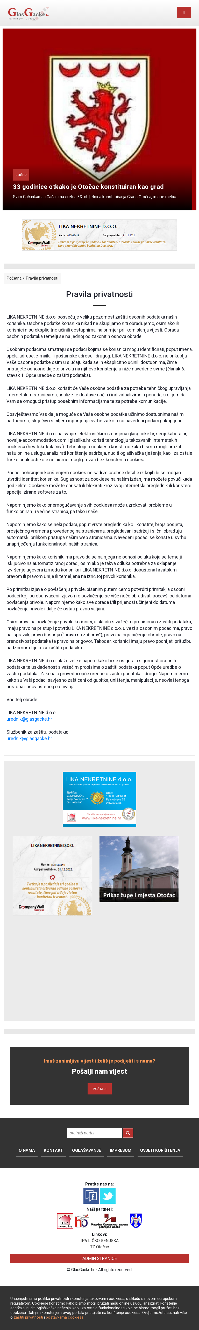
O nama (27, 1150)
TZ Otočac (99, 1246)
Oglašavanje (86, 1150)
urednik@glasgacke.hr (29, 719)
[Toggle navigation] (184, 12)
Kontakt (53, 1150)
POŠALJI (99, 1089)
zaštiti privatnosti (28, 1317)
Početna (14, 278)
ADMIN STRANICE (99, 1258)
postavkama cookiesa (64, 1317)
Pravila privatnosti (42, 278)
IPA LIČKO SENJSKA (100, 1240)
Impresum (120, 1150)
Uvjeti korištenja (160, 1150)
